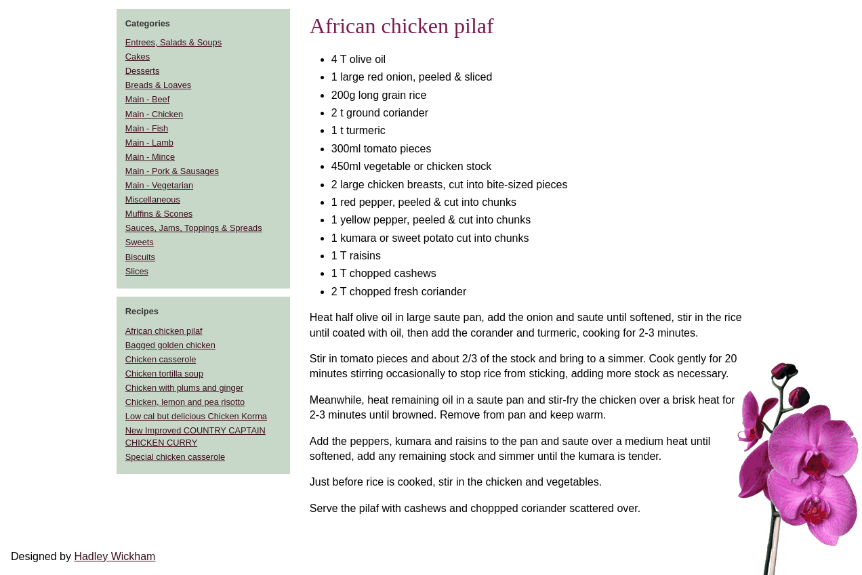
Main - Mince (150, 157)
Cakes (137, 56)
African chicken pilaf (164, 331)
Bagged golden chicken (170, 345)
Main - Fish (146, 128)
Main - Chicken (154, 114)
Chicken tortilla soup (164, 373)
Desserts (142, 71)
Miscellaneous (152, 199)
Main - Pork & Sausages (172, 171)
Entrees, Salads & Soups (173, 42)
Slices (136, 271)
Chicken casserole (161, 359)
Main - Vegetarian (159, 185)
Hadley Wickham (114, 556)
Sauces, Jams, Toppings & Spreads (193, 228)
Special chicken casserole (175, 457)
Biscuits (140, 257)
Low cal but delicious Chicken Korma (196, 416)
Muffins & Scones (158, 214)
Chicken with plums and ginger (184, 388)
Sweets (139, 242)
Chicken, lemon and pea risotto (185, 402)
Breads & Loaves (158, 85)
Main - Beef (147, 99)
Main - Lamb (149, 142)
